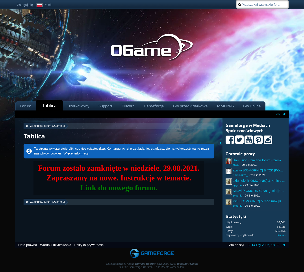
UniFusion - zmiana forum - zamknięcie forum (266, 160)
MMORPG (225, 106)
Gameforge (154, 106)
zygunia (237, 185)
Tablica (49, 105)
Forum (25, 106)
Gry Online (252, 106)
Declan (281, 235)
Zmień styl (236, 245)
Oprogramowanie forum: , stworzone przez (152, 263)
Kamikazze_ (240, 175)
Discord (128, 106)
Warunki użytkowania (55, 245)
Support (105, 106)
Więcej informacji (75, 153)
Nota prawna (27, 245)
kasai (236, 164)
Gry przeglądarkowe (190, 106)
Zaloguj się (25, 5)
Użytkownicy (78, 106)
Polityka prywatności (89, 245)
